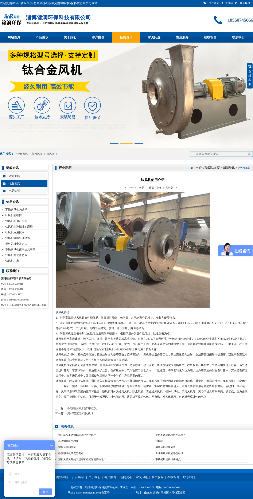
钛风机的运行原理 (16, 221)
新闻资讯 (126, 37)
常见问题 (154, 37)
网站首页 (14, 37)
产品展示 (42, 37)
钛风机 (50, 153)
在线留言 (210, 37)
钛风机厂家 (12, 260)
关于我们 (70, 37)
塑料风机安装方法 (16, 243)
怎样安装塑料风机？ (80, 413)
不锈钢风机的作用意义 (82, 408)
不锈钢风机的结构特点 (168, 459)
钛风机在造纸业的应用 (19, 226)
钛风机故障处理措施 (17, 238)
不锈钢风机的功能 (68, 441)
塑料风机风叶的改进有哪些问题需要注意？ (82, 459)
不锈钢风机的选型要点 (70, 453)
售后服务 (182, 37)
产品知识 (14, 190)
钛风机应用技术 (14, 232)
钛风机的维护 (13, 215)
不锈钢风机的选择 (16, 209)
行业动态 (14, 183)
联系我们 (242, 3)
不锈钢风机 (21, 153)
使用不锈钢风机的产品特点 (170, 434)
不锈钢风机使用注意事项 (20, 249)
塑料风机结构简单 (165, 447)
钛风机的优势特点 (16, 255)
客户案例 (98, 37)
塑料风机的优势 (67, 447)
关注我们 (211, 3)
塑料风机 (37, 153)
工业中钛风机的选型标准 (169, 453)
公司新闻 (14, 176)
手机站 (227, 3)
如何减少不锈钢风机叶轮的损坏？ (77, 434)
